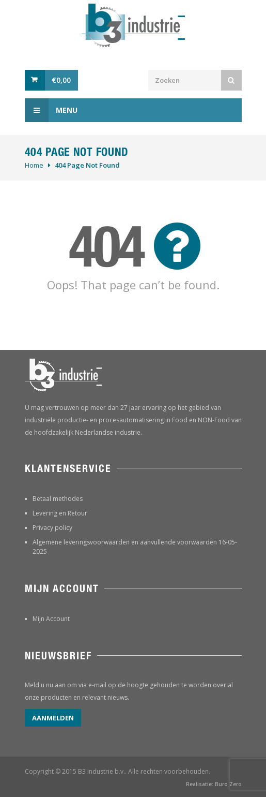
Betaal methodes (58, 498)
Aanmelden (53, 717)
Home (34, 165)
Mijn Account (51, 618)
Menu (51, 110)
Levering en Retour (60, 513)
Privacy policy (52, 527)
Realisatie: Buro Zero (214, 784)
